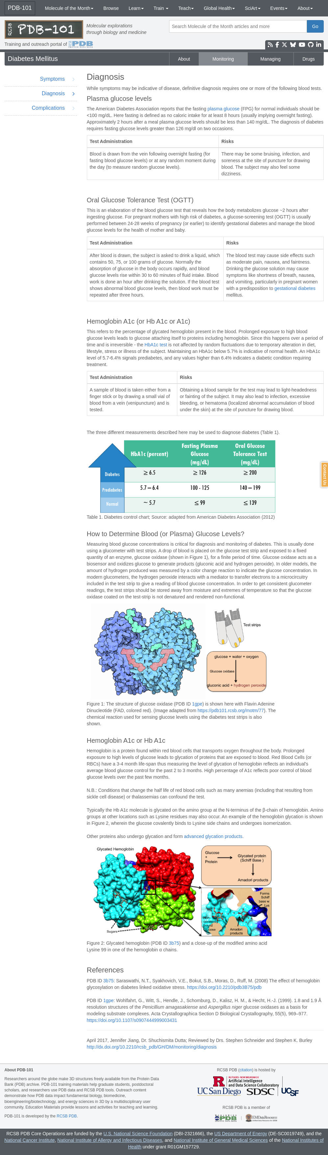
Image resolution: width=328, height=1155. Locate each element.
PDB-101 (20, 8)
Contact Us (324, 474)
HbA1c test (155, 344)
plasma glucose (224, 108)
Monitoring (223, 59)
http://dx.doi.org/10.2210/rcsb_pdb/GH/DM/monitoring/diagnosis (152, 1047)
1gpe (197, 704)
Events (279, 8)
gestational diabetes (294, 288)
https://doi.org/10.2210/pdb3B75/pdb (224, 987)
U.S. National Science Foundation (137, 1133)
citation (246, 1070)
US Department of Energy (240, 1133)
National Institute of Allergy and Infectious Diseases (109, 1140)
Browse (111, 8)
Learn (136, 8)
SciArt (252, 8)
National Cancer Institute (29, 1140)
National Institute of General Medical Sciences (221, 1140)
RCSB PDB (67, 1116)
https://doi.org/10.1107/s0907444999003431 (132, 1020)
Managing (271, 59)
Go (315, 26)
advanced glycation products (213, 836)
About (305, 8)
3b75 (174, 943)
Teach (186, 8)
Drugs (309, 59)
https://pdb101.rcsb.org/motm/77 (230, 710)
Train (161, 8)
